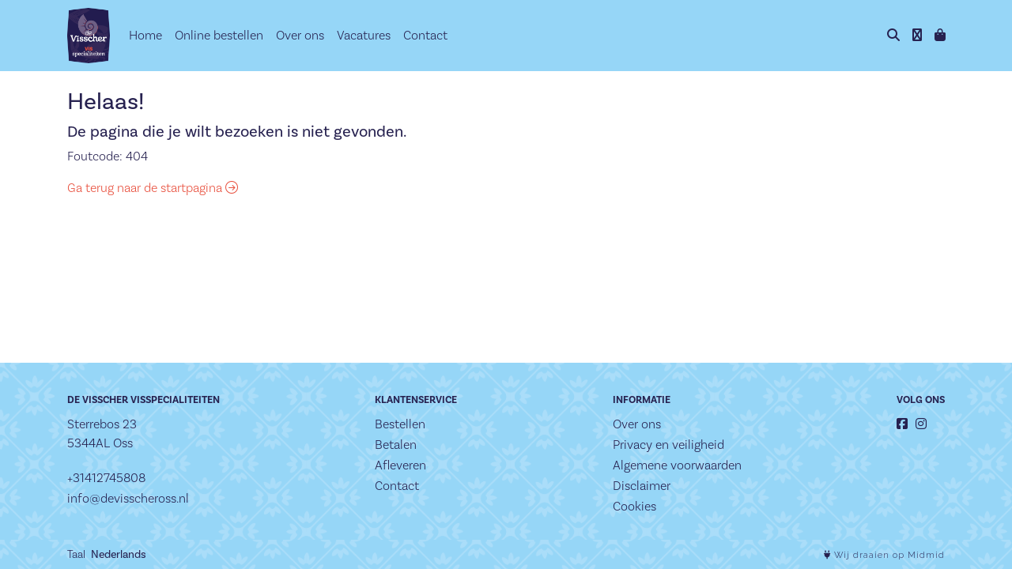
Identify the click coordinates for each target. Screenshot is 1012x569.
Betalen (396, 444)
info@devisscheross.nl (128, 498)
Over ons (300, 35)
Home (145, 35)
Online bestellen (219, 35)
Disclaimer (641, 485)
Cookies (634, 506)
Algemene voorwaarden (677, 465)
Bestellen (400, 423)
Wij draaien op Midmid (884, 555)
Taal (76, 554)
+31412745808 (106, 477)
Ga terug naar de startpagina (152, 187)
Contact (425, 35)
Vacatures (364, 35)
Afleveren (400, 465)
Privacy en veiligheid (668, 444)
